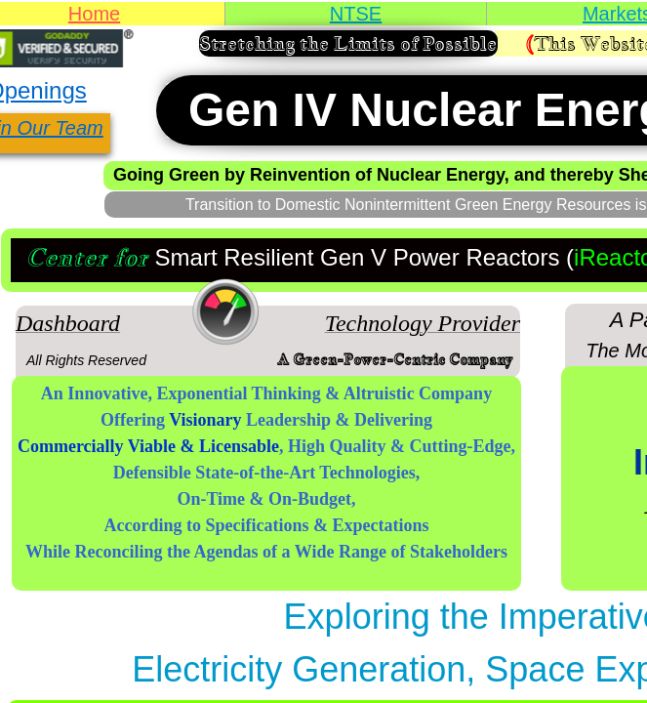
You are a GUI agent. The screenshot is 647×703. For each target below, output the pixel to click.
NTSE (356, 13)
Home (94, 13)
